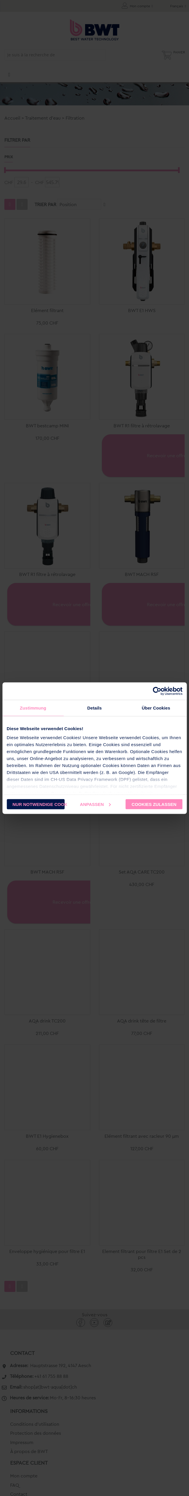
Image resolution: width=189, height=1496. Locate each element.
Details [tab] (94, 707)
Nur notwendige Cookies (38, 804)
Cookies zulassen (154, 804)
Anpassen (95, 804)
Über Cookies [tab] (156, 707)
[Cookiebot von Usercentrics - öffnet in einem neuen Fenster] (157, 691)
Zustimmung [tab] (33, 707)
